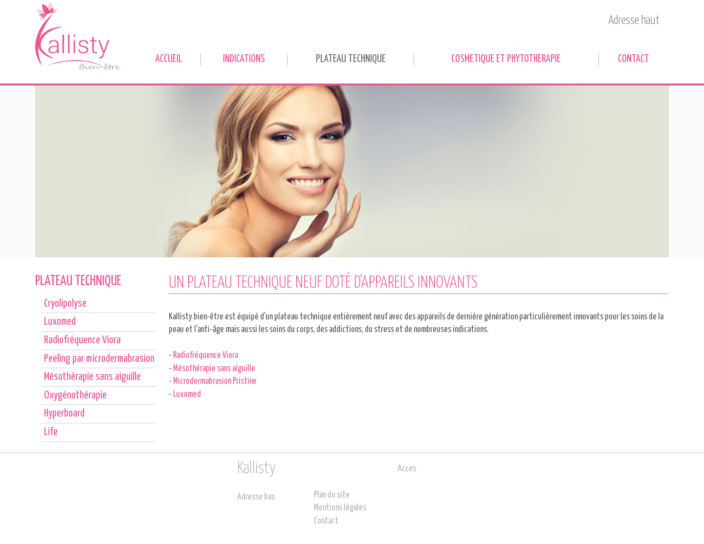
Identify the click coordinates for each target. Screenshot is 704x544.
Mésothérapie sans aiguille (214, 368)
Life (51, 432)
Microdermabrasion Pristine (215, 381)
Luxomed (187, 394)
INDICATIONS (244, 59)
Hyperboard (64, 413)
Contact (633, 59)
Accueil (168, 59)
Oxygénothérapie (75, 395)
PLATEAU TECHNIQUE (351, 59)
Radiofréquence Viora (205, 355)
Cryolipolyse (65, 303)
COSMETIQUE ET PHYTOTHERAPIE (506, 59)
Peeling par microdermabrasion (99, 359)
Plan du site (332, 495)
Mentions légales (340, 507)
